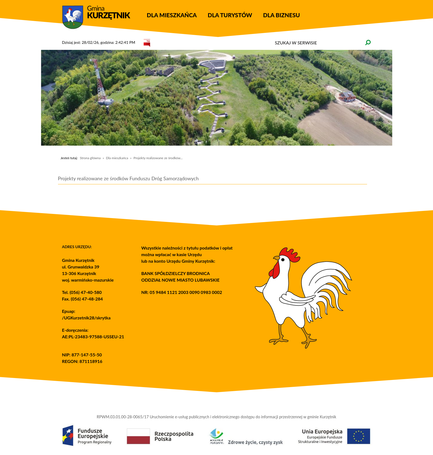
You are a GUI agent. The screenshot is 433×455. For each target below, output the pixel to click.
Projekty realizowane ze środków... (158, 158)
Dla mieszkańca (117, 158)
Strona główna (90, 158)
